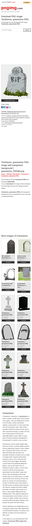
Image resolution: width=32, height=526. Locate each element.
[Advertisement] (16, 49)
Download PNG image (10, 100)
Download (8, 262)
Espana (13, 2)
